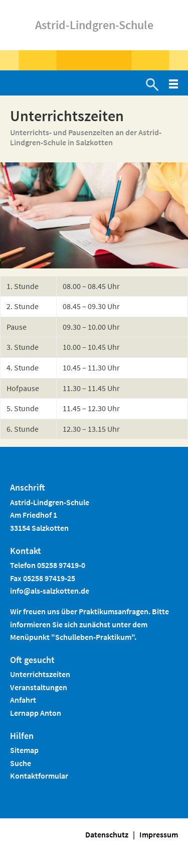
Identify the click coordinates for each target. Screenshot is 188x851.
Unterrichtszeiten (40, 674)
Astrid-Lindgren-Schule (94, 25)
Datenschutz (106, 834)
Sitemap (24, 750)
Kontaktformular (39, 776)
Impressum (158, 834)
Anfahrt (23, 700)
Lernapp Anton (35, 713)
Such (18, 763)
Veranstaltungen (38, 687)
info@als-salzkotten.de (49, 591)
